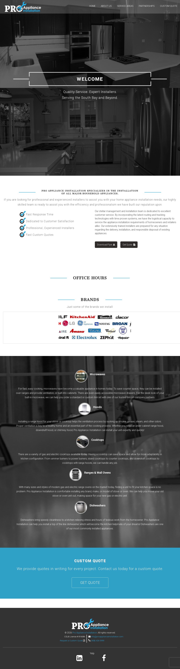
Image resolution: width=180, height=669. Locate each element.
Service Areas (125, 6)
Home (92, 6)
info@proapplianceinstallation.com (107, 636)
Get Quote (129, 244)
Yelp (92, 653)
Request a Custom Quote (71, 640)
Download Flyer (106, 244)
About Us (106, 6)
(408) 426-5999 (97, 640)
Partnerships (147, 6)
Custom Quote (168, 6)
